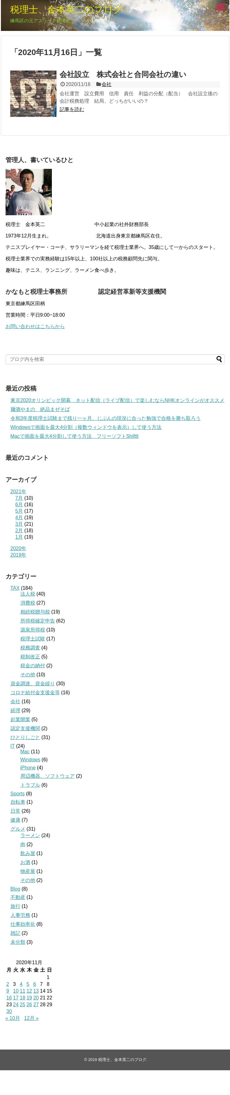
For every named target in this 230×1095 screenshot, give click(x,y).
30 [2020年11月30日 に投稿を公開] (9, 1011)
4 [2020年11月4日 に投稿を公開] (21, 984)
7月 (19, 498)
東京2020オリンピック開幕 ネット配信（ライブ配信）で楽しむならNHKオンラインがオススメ (117, 400)
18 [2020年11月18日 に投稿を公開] (22, 997)
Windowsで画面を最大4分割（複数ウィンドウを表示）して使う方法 (86, 427)
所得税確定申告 (37, 620)
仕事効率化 (22, 924)
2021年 (18, 491)
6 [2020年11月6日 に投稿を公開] (34, 984)
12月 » (31, 1018)
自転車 (17, 802)
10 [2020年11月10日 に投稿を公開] (16, 991)
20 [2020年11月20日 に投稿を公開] (36, 997)
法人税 (27, 594)
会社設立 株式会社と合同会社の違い (123, 74)
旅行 (15, 906)
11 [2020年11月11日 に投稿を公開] (22, 991)
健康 (15, 820)
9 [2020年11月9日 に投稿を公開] (7, 991)
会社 (106, 84)
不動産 (17, 897)
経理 (15, 710)
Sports (17, 793)
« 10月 (13, 1018)
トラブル (30, 785)
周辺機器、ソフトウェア (47, 776)
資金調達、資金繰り (32, 683)
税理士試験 (32, 638)
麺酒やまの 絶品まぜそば (40, 409)
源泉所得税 (32, 629)
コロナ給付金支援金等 (35, 692)
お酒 (25, 862)
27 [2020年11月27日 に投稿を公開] (36, 1004)
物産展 (27, 871)
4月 (19, 517)
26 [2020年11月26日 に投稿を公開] (29, 1004)
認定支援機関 (25, 728)
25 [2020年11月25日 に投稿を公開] (22, 1004)
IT (12, 746)
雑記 (15, 933)
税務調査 (30, 647)
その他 (27, 674)
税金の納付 (32, 665)
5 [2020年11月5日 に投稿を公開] (28, 984)
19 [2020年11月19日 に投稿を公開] (29, 997)
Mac (25, 751)
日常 (15, 811)
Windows (30, 759)
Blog (15, 889)
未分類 (17, 942)
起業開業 (20, 719)
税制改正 (30, 656)
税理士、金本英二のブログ (66, 9)
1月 (19, 537)
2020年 (18, 548)
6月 (19, 504)
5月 (19, 511)
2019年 (18, 555)
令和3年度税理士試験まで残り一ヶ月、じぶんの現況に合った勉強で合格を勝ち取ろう (105, 418)
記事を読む (72, 109)
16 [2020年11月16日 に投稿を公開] (9, 997)
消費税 (27, 602)
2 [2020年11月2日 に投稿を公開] (7, 984)
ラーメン (30, 835)
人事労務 (20, 915)
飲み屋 (27, 853)
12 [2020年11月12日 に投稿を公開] (29, 991)
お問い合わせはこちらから (35, 326)
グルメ (17, 829)
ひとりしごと (25, 737)
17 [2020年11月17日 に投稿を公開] (16, 997)
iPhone (28, 767)
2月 (19, 530)
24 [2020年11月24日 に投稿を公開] (16, 1004)
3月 (19, 524)
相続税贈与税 (35, 611)
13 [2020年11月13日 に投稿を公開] (36, 991)
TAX (15, 588)
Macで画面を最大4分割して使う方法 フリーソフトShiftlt (74, 436)
